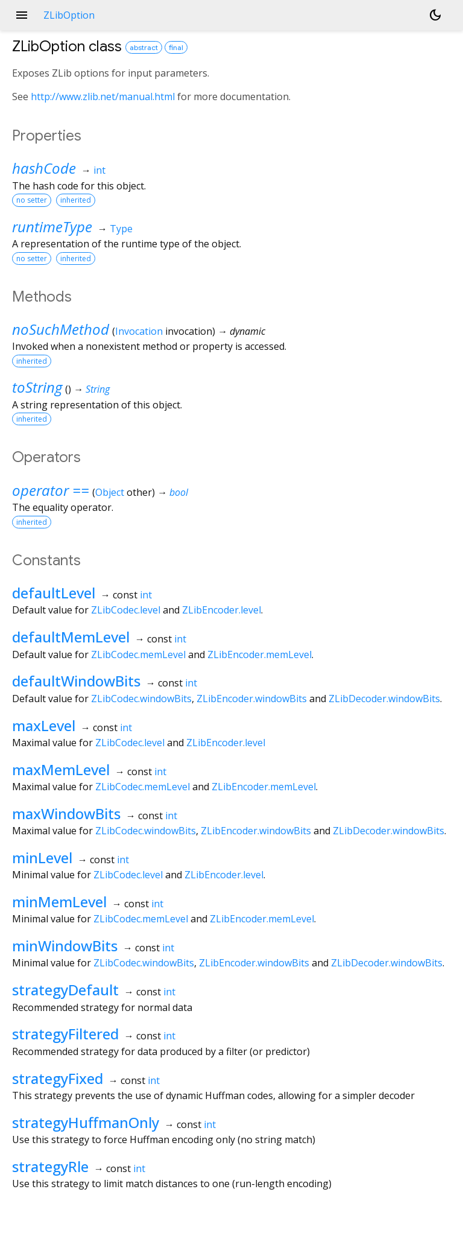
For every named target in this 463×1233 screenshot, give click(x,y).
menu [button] (21, 15)
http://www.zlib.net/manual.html (103, 96)
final (176, 47)
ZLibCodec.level (125, 609)
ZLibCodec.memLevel (138, 654)
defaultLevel (53, 593)
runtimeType (52, 226)
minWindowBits (65, 946)
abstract (144, 47)
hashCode (44, 168)
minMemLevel (59, 901)
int (99, 170)
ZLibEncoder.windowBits (252, 698)
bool (178, 492)
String (98, 389)
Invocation (139, 331)
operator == (50, 490)
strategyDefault (65, 990)
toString (37, 387)
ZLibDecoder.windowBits (384, 698)
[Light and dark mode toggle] (435, 15)
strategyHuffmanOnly (85, 1122)
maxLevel (43, 725)
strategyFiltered (65, 1034)
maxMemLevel (61, 769)
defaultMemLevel (71, 637)
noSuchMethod (60, 329)
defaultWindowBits (76, 681)
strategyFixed (57, 1078)
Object (109, 492)
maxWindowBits (66, 813)
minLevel (42, 857)
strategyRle (50, 1166)
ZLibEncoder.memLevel (259, 654)
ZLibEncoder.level (221, 609)
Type (121, 228)
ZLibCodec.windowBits (141, 698)
